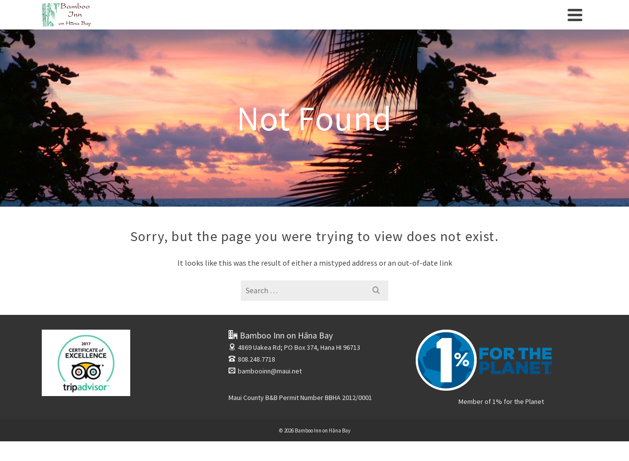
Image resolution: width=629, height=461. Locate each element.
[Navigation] (575, 15)
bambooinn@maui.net (265, 371)
